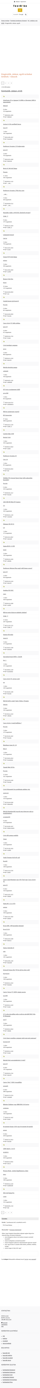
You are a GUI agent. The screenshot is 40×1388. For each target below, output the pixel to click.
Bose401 (5, 861)
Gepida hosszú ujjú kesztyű (11, 301)
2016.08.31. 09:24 (9, 1029)
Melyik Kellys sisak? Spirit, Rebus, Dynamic (16, 701)
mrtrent (5, 1130)
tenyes (4, 349)
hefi (8, 470)
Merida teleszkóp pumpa (10, 367)
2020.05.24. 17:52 (9, 336)
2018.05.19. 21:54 (9, 581)
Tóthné (5, 839)
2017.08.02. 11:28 (9, 669)
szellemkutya (10, 404)
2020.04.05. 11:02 (9, 380)
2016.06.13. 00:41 (9, 1161)
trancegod (9, 538)
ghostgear (9, 649)
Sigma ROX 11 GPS (9, 546)
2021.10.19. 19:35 (9, 247)
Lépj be (26, 1259)
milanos (5, 260)
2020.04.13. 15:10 (9, 358)
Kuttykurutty (6, 973)
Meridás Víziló (7, 437)
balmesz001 (10, 804)
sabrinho (9, 561)
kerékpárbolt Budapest (8, 1370)
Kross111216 (6, 929)
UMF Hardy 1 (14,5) (9, 1148)
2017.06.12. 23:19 (9, 713)
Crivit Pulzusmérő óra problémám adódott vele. (16, 789)
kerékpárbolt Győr (7, 1375)
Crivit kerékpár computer (10, 345)
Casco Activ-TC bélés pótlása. (11, 323)
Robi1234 (9, 161)
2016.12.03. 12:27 (9, 894)
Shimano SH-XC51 (8, 524)
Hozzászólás (5, 1230)
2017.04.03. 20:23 (9, 758)
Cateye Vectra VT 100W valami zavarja (14, 992)
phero (4, 1174)
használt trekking (6, 1355)
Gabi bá (5, 238)
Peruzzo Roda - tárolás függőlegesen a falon (15, 1171)
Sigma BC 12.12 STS (9, 903)
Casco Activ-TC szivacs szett (11, 679)
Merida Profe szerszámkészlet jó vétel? (14, 1060)
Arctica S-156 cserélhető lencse (12, 124)
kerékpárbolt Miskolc (7, 1377)
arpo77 (5, 1019)
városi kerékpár (6, 1343)
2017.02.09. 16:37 (9, 826)
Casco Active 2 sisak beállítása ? (12, 723)
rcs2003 (9, 271)
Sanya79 (5, 128)
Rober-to (9, 940)
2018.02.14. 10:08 (9, 603)
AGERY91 (6, 1152)
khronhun (9, 984)
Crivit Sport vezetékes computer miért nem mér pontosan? (19, 1038)
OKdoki (9, 896)
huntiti (4, 549)
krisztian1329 (6, 1041)
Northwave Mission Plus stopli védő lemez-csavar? (17, 568)
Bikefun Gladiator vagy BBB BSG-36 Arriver (16, 1104)
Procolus (5, 304)
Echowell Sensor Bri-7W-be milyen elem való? (16, 970)
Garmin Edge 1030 (8, 434)
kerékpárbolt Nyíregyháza (9, 1379)
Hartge (4, 282)
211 (4, 505)
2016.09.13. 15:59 (9, 1005)
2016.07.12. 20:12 (9, 1139)
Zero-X (9, 1163)
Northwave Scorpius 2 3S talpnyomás (14, 146)
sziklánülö (5, 371)
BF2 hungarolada (7, 415)
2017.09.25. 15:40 (9, 647)
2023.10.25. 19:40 (9, 159)
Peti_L (4, 660)
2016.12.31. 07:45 (9, 870)
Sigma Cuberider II (8, 948)
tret (4, 682)
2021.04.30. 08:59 (9, 292)
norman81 (5, 1086)
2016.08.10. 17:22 (9, 1073)
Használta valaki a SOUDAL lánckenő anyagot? (17, 212)
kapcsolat (4, 1322)
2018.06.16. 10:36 (9, 559)
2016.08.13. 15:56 (9, 1051)
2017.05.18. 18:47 (9, 736)
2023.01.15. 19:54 (9, 225)
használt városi (6, 1360)
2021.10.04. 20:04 (9, 269)
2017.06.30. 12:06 (9, 691)
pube (4, 951)
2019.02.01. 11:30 (9, 514)
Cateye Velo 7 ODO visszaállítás (12, 1082)
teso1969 (5, 995)
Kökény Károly (10, 828)
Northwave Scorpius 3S (10, 456)
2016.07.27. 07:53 (9, 1095)
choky (4, 594)
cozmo (4, 1196)
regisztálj (33, 1259)
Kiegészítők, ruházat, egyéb (11, 91)
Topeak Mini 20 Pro (8, 767)
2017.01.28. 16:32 (9, 848)
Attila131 (5, 638)
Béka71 (5, 748)
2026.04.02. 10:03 (9, 115)
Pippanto (5, 172)
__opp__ (9, 183)
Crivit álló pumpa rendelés (10, 835)
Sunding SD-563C (8, 590)
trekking (4, 1338)
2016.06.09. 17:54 (9, 1205)
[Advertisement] (20, 48)
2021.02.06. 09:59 (9, 314)
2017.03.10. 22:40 (9, 780)
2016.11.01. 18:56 (9, 916)
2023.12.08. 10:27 (9, 137)
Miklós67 (5, 105)
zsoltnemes (6, 1108)
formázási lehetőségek (15, 1230)
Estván (8, 1119)
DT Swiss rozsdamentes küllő (11, 389)
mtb (3, 1336)
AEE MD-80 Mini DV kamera (11, 502)
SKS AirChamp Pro (8, 1193)
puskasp (5, 907)
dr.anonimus (10, 671)
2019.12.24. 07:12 (9, 402)
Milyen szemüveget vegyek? (11, 411)
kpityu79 (5, 150)
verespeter (9, 516)
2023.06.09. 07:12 (9, 203)
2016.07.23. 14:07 (9, 1117)
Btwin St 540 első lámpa (10, 168)
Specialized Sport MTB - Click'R (12, 656)
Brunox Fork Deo (8, 279)
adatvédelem (4, 1324)
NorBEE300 (10, 1185)
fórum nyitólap (5, 20)
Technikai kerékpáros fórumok (18, 20)
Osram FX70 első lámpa (10, 257)
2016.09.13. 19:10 (9, 983)
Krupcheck (9, 139)
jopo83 (8, 448)
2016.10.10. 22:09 (9, 938)
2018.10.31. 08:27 (9, 537)
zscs (8, 293)
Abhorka (5, 704)
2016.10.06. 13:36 (9, 960)
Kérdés (4, 1222)
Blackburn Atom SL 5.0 (10, 745)
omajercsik (6, 793)
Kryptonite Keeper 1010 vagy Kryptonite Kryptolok (18, 1126)
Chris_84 (5, 459)
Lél (4, 527)
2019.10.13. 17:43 (9, 424)
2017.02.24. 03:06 (9, 802)
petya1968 (5, 393)
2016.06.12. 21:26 (9, 1183)
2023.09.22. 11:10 (9, 181)
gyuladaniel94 (6, 817)
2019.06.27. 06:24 (9, 446)
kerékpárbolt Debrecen (8, 1372)
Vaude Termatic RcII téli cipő (11, 857)
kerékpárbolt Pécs (7, 1382)
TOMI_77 (5, 216)
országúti (4, 1341)
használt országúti (7, 1358)
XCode (9, 249)
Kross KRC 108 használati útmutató (13, 925)
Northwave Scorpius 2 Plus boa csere (13, 190)
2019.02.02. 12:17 (9, 492)
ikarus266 (9, 962)
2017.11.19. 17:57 (9, 625)
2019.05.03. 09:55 (9, 468)
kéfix (2, 1326)
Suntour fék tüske (8, 634)
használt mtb (5, 1353)
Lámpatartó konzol (8, 235)
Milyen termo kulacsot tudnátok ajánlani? (15, 612)
